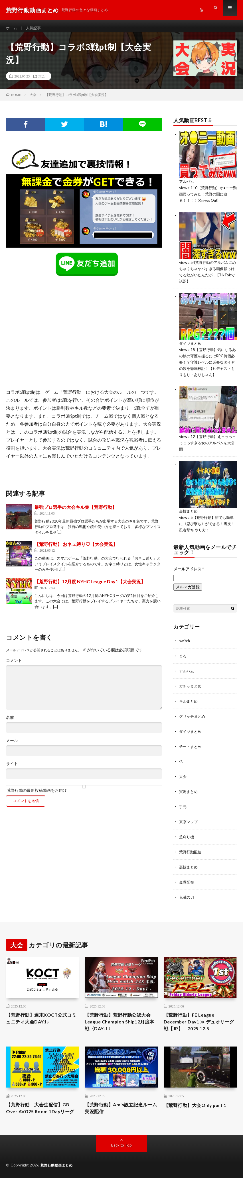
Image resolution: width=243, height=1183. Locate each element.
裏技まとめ (189, 511)
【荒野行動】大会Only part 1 (199, 1102)
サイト (12, 769)
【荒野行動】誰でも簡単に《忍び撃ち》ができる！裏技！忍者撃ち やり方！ (208, 523)
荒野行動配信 (191, 847)
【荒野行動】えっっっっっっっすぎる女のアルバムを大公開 (207, 443)
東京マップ (189, 817)
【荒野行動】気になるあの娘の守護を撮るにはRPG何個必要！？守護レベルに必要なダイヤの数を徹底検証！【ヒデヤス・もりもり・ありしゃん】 (207, 364)
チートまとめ (191, 743)
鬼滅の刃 (187, 892)
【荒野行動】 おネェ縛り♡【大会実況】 (76, 549)
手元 (183, 803)
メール (12, 746)
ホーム (12, 28)
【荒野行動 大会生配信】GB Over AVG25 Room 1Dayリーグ (41, 1109)
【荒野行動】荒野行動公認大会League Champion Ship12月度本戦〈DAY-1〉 (120, 1017)
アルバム (187, 186)
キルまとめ (189, 699)
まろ (183, 654)
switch (185, 640)
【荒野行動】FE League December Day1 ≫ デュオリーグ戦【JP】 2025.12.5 (200, 1017)
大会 (41, 81)
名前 (10, 723)
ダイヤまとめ (191, 346)
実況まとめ (189, 788)
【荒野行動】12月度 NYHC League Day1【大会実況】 (90, 586)
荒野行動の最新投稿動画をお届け (84, 793)
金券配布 (187, 877)
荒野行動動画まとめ (57, 1171)
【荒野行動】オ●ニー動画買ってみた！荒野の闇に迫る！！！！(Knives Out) (207, 198)
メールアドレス (188, 568)
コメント (14, 666)
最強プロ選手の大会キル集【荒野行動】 (76, 512)
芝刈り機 (187, 832)
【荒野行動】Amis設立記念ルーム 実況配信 (120, 1106)
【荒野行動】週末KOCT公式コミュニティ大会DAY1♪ (40, 1014)
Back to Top (121, 1151)
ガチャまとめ (191, 684)
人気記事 (35, 28)
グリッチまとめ (193, 714)
